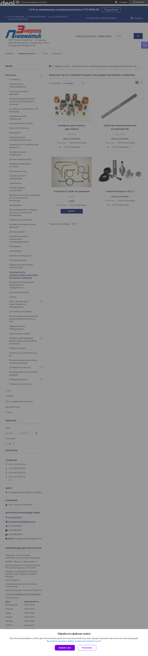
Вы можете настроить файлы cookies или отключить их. (73, 641)
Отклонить (87, 648)
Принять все (65, 648)
